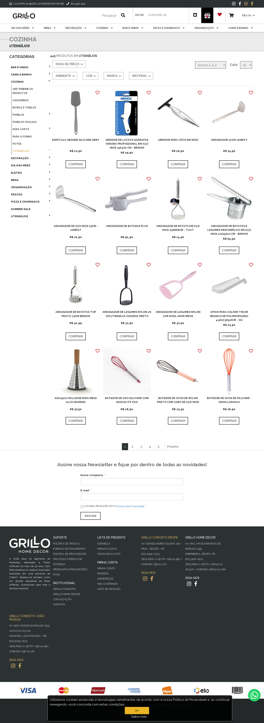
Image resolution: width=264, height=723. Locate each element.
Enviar (91, 516)
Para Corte (21, 129)
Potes (17, 143)
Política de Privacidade (69, 553)
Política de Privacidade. (131, 506)
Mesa (49, 27)
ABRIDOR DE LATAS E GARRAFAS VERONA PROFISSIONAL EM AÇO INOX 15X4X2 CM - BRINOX (126, 143)
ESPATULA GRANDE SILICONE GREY (75, 139)
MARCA (115, 76)
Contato (59, 604)
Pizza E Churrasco (168, 27)
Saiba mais (139, 716)
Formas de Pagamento (69, 548)
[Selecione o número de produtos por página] (246, 65)
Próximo (173, 446)
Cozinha (104, 27)
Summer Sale (21, 209)
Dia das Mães (22, 27)
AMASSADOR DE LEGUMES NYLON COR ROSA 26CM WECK (178, 313)
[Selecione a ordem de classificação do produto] (210, 65)
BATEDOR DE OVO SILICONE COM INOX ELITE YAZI (127, 400)
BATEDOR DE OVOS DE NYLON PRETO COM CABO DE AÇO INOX (178, 400)
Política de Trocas (66, 543)
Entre (139, 14)
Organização (206, 27)
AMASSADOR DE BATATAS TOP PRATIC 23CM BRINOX (75, 313)
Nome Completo (91, 475)
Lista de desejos (108, 588)
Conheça (103, 543)
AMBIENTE (66, 76)
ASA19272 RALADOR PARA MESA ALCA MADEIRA (75, 400)
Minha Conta (106, 568)
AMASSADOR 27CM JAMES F (229, 139)
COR (91, 76)
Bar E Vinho (133, 27)
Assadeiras (21, 100)
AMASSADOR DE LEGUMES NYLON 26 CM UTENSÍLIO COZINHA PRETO (127, 313)
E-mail (84, 490)
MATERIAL (142, 76)
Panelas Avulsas (25, 121)
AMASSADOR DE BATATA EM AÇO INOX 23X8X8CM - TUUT (178, 227)
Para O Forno (22, 136)
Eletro (16, 172)
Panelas (18, 114)
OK (137, 710)
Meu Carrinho (107, 583)
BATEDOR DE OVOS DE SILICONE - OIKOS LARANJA (229, 400)
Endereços (105, 578)
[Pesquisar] (97, 16)
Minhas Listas (107, 548)
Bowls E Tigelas (24, 107)
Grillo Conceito (64, 588)
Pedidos (102, 573)
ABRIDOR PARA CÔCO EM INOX (178, 139)
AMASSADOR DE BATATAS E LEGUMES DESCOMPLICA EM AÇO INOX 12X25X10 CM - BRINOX (229, 229)
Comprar (75, 164)
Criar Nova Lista (109, 553)
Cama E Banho (240, 27)
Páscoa (16, 194)
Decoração (75, 27)
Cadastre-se (157, 14)
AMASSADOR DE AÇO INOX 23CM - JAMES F (76, 227)
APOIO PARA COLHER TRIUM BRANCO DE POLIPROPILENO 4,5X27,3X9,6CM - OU (229, 315)
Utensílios (21, 151)
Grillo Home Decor (66, 594)
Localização (62, 599)
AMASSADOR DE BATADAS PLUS (127, 226)
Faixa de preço (70, 64)
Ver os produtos (23, 90)
